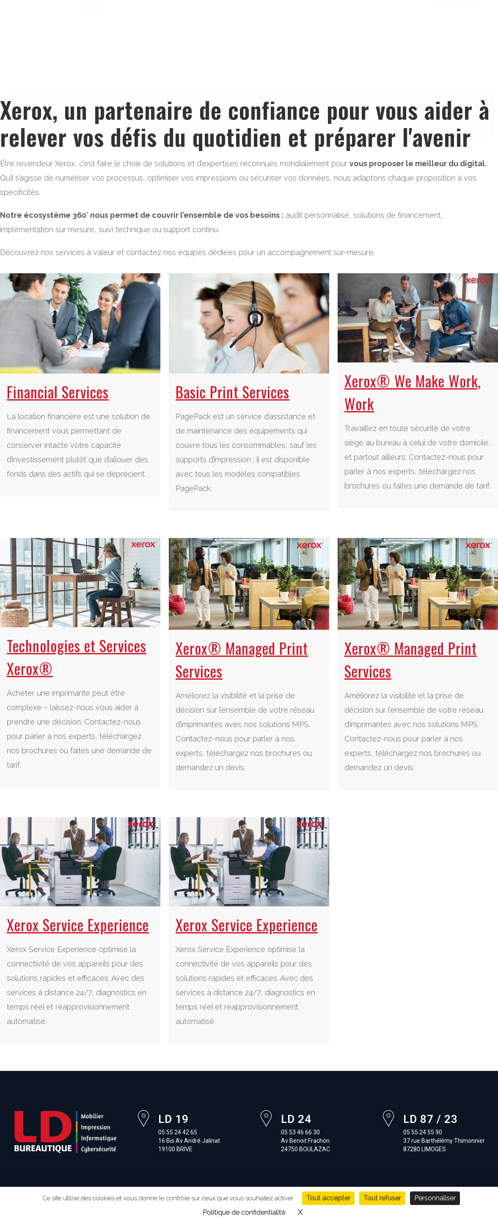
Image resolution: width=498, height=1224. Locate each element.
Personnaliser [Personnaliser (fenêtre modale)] (435, 1198)
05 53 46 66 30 (278, 16)
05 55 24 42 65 (191, 16)
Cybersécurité (318, 58)
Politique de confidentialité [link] (244, 1212)
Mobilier (107, 58)
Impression (154, 58)
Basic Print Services (232, 392)
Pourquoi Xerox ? (112, 78)
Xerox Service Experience (78, 925)
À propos (63, 58)
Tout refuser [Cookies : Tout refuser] (382, 1198)
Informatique (210, 58)
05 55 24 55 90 (365, 16)
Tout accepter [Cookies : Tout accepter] (328, 1198)
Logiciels (263, 58)
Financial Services (58, 392)
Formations (45, 78)
